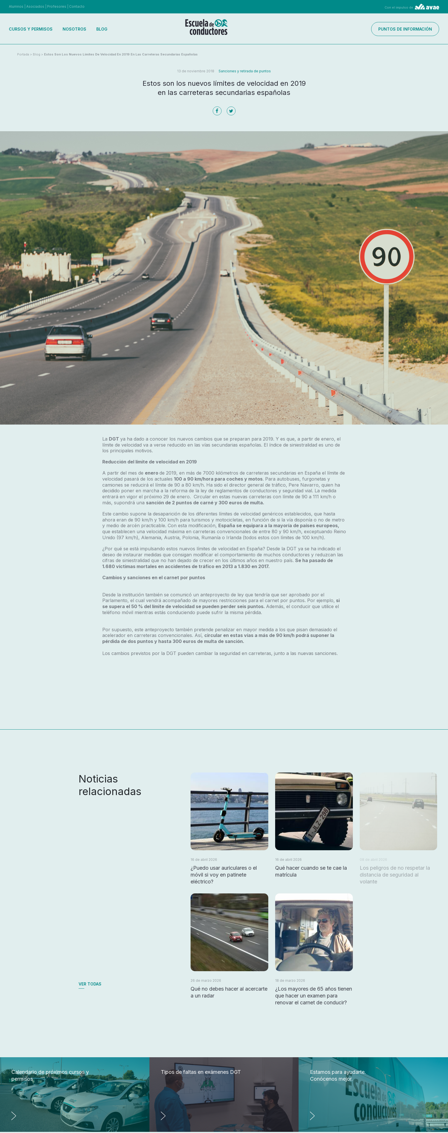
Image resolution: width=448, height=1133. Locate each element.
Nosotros (74, 29)
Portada (23, 54)
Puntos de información (405, 29)
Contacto (77, 6)
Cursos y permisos (31, 29)
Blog (101, 29)
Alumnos (16, 6)
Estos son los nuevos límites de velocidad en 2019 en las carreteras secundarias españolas (121, 54)
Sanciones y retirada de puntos (245, 71)
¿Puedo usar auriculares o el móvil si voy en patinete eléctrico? (224, 875)
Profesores (56, 6)
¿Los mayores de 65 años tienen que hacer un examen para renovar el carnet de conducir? (313, 995)
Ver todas (90, 983)
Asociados (35, 6)
